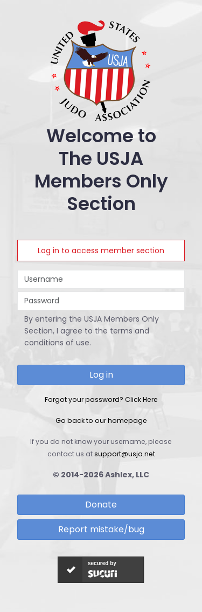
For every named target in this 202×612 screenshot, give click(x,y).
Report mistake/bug (101, 529)
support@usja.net (124, 453)
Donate (101, 504)
